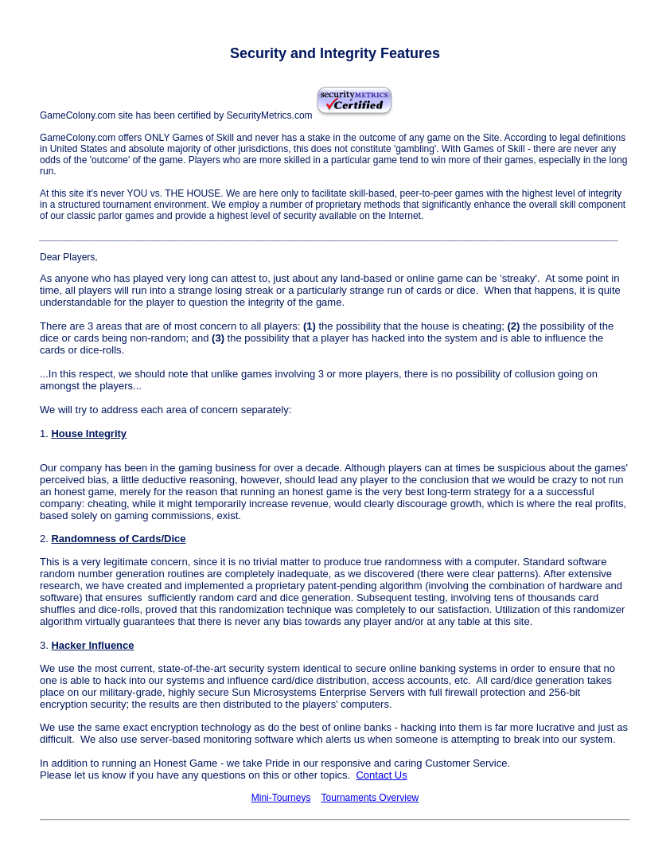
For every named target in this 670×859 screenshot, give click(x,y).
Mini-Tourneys (281, 797)
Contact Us (381, 775)
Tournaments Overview (370, 797)
